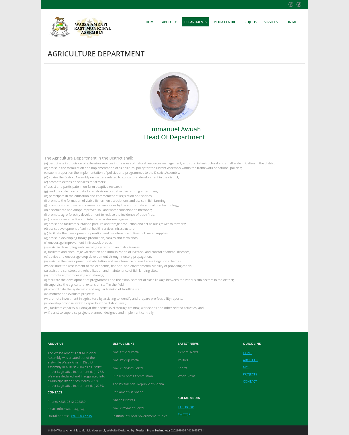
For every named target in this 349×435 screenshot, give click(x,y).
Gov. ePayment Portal (128, 408)
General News (188, 352)
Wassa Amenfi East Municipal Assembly (81, 430)
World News (186, 376)
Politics (183, 360)
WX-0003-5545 (81, 416)
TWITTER (184, 414)
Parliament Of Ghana (128, 392)
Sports (182, 368)
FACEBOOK (186, 407)
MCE (246, 367)
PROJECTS (250, 22)
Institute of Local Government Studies (140, 416)
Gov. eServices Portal (128, 368)
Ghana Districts (124, 400)
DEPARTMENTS (195, 22)
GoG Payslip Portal (126, 360)
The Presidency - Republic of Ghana (138, 384)
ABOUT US (170, 22)
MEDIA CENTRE (224, 22)
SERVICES (271, 22)
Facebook (290, 3)
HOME (150, 22)
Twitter (298, 3)
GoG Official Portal (126, 352)
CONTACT (291, 22)
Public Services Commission (133, 376)
